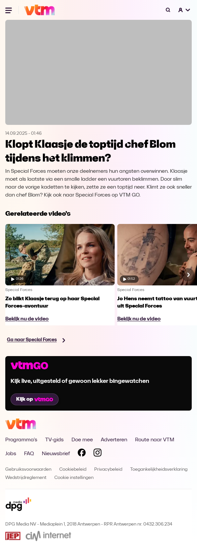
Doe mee (82, 440)
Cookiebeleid (72, 469)
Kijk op (34, 399)
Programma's (21, 440)
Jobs (10, 454)
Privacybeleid (108, 469)
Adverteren (114, 440)
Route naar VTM (154, 440)
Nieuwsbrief (56, 454)
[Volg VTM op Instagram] (97, 454)
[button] (184, 10)
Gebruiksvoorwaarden (28, 469)
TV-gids (54, 440)
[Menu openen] (9, 10)
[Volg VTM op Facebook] (82, 454)
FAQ (29, 454)
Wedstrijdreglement (25, 477)
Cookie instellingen (74, 477)
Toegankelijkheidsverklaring (158, 469)
